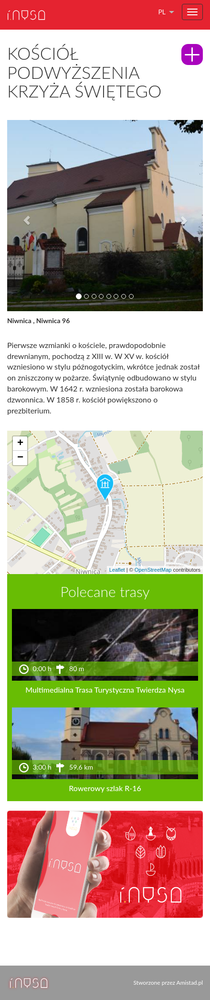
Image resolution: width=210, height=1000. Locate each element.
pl (162, 12)
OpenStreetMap (153, 570)
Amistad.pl (190, 982)
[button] (22, 215)
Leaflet (117, 570)
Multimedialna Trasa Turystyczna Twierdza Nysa (105, 689)
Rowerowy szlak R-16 (105, 788)
